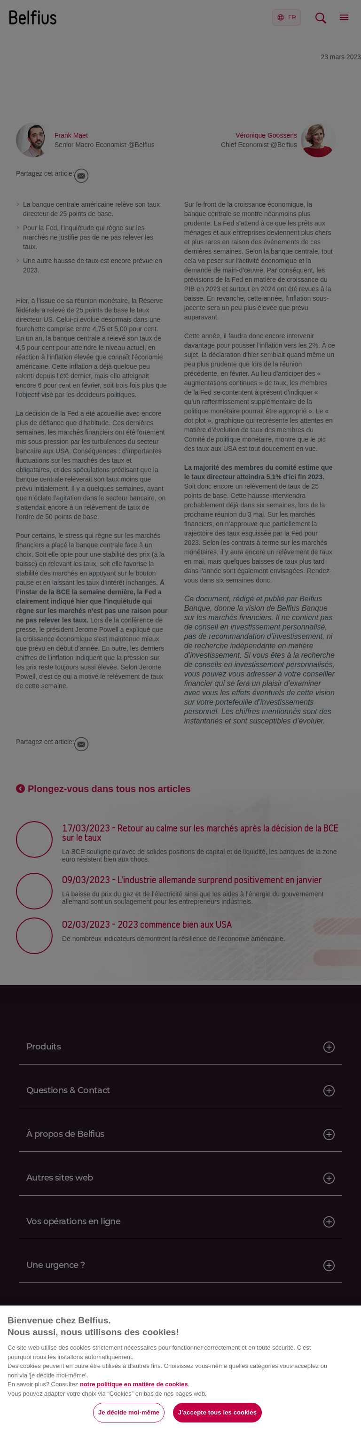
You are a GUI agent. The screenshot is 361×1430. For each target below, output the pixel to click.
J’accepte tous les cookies (217, 1412)
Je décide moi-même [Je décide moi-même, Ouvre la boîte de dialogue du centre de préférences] (128, 1412)
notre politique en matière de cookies (134, 1384)
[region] (180, 1368)
